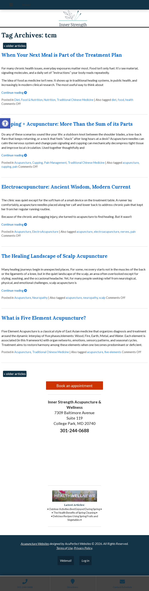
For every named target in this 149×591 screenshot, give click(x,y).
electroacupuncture (106, 231)
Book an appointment (74, 385)
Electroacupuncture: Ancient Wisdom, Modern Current (65, 187)
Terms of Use (64, 548)
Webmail (66, 560)
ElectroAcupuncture (45, 231)
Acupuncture (22, 162)
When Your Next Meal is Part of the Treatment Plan (61, 55)
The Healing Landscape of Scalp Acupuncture (54, 256)
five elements (112, 352)
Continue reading (14, 92)
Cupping (37, 162)
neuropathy (90, 297)
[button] (5, 123)
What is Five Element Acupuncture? (43, 318)
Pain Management (55, 162)
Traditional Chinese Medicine (75, 99)
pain (15, 166)
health (129, 99)
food (121, 99)
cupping (6, 166)
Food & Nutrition (32, 99)
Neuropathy (40, 297)
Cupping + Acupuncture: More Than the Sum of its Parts (67, 124)
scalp (102, 297)
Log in (85, 560)
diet (114, 99)
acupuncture (131, 162)
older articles (15, 46)
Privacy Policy (83, 548)
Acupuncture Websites (35, 543)
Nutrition (50, 99)
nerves (125, 231)
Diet (17, 99)
